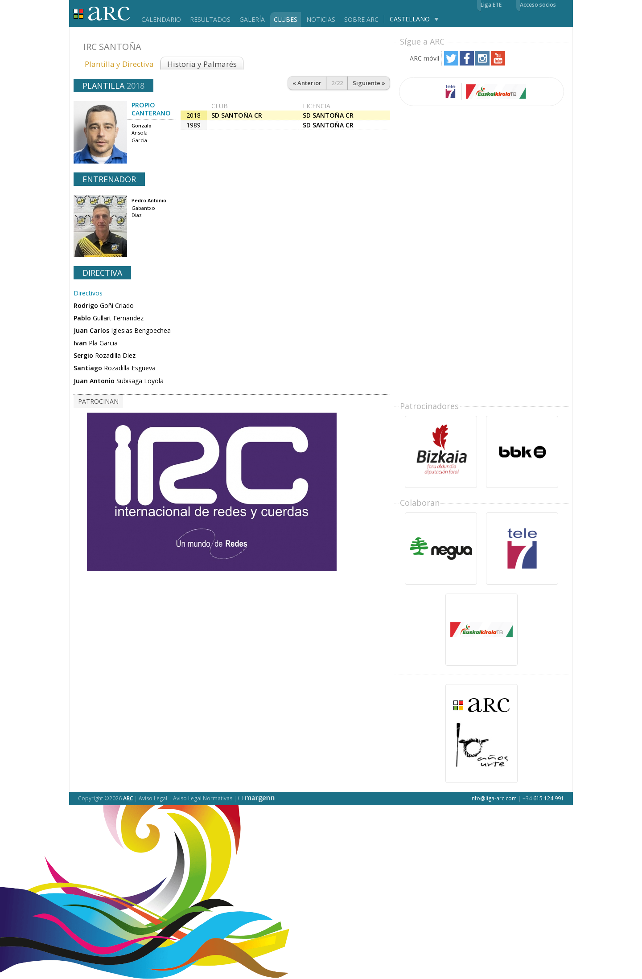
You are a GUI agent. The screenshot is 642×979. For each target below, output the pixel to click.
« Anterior (306, 83)
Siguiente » (369, 83)
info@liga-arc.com (493, 798)
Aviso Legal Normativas (202, 798)
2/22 (337, 83)
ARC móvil (424, 58)
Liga (102, 13)
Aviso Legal (153, 798)
